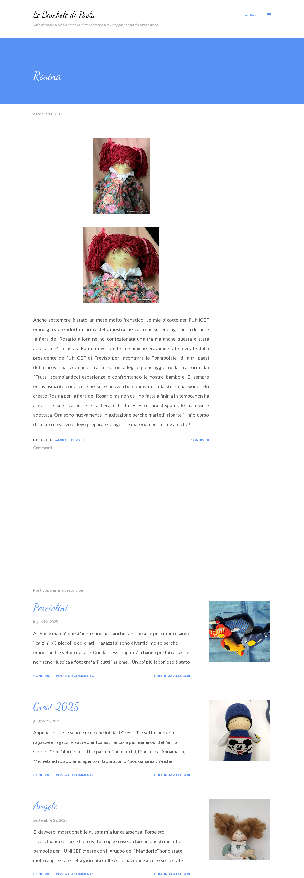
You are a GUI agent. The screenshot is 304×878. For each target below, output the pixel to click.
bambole (62, 440)
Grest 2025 (56, 706)
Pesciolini (50, 607)
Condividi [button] (200, 440)
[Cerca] (250, 14)
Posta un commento (75, 676)
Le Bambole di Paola (63, 14)
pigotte (78, 440)
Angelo (45, 806)
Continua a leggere (172, 676)
